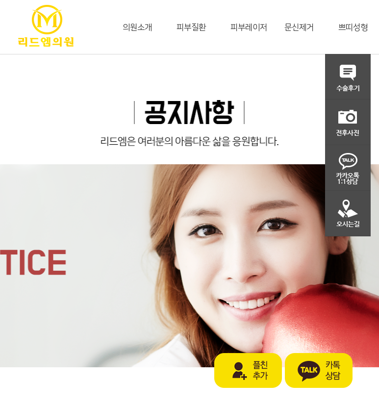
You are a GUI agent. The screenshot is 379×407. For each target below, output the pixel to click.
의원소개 (137, 27)
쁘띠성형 (353, 27)
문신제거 (299, 27)
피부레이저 (248, 27)
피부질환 (191, 27)
